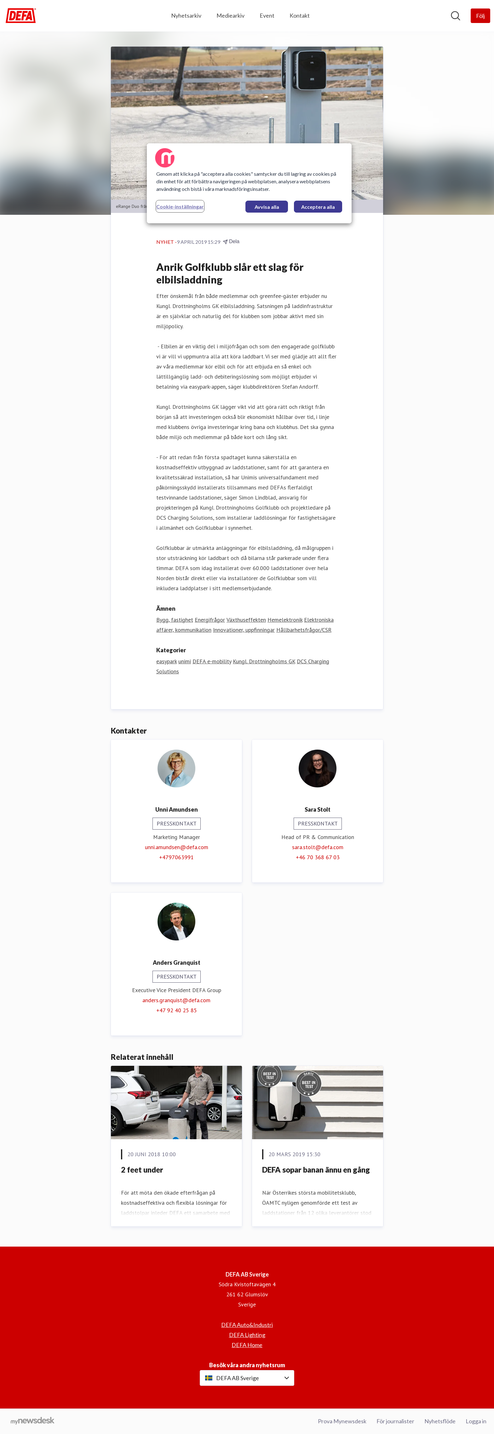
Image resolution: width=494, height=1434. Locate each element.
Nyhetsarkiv (186, 15)
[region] (249, 183)
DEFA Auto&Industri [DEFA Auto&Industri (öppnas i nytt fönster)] (247, 1324)
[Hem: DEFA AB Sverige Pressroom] (21, 16)
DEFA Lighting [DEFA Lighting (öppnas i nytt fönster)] (247, 1334)
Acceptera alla (318, 207)
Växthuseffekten (246, 619)
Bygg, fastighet (174, 619)
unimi (184, 661)
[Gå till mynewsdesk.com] (33, 1421)
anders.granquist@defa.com (176, 1000)
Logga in (476, 1421)
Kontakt (300, 15)
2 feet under (142, 1169)
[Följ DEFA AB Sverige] (480, 16)
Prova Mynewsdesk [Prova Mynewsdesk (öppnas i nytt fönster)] (342, 1421)
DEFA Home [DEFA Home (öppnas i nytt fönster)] (247, 1344)
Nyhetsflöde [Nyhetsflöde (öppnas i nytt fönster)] (440, 1421)
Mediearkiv (230, 15)
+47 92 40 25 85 (176, 1010)
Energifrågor (210, 619)
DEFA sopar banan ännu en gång (316, 1169)
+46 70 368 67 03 (318, 857)
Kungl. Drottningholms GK (264, 661)
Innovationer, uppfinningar (244, 629)
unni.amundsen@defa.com (176, 847)
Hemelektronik (284, 619)
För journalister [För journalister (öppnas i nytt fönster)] (395, 1421)
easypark (166, 661)
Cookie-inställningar (180, 206)
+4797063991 (176, 857)
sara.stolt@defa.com (317, 847)
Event (267, 15)
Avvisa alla (267, 207)
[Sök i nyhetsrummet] (456, 16)
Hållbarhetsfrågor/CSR (303, 629)
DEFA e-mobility (211, 661)
